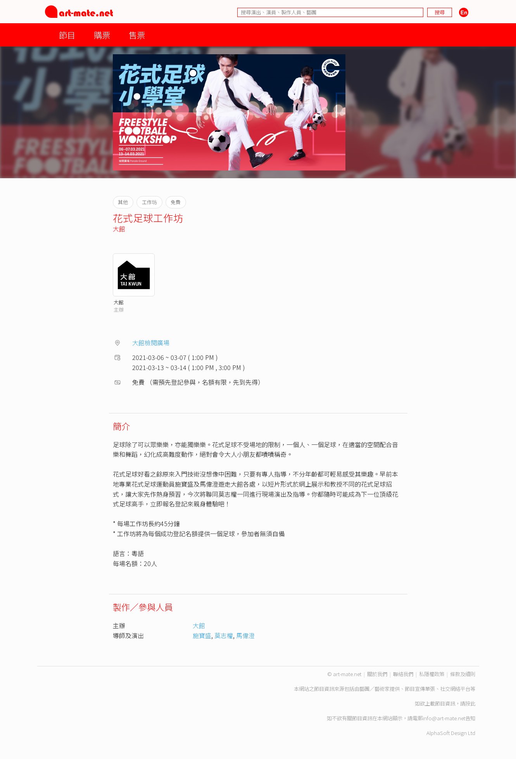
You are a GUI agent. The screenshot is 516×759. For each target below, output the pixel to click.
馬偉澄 (245, 635)
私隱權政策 (431, 674)
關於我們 (377, 674)
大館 (119, 228)
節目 (67, 35)
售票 (137, 35)
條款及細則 (462, 674)
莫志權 (223, 635)
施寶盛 (202, 635)
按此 (470, 703)
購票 (102, 35)
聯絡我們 (403, 674)
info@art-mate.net (444, 718)
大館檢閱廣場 (150, 342)
